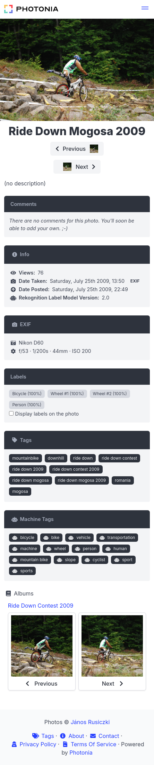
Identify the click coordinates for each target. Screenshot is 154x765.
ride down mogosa (30, 480)
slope (65, 560)
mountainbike (25, 458)
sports (22, 571)
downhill (56, 458)
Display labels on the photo (44, 414)
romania (123, 480)
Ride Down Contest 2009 (41, 605)
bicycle (22, 537)
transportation (116, 537)
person (84, 549)
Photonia (80, 752)
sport (122, 560)
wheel (55, 549)
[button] (145, 9)
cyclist (94, 560)
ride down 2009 (27, 469)
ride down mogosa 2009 (82, 480)
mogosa (20, 491)
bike (50, 537)
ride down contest (119, 458)
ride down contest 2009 (75, 469)
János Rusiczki (90, 722)
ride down (83, 458)
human (115, 549)
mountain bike (29, 560)
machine (24, 549)
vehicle (79, 537)
